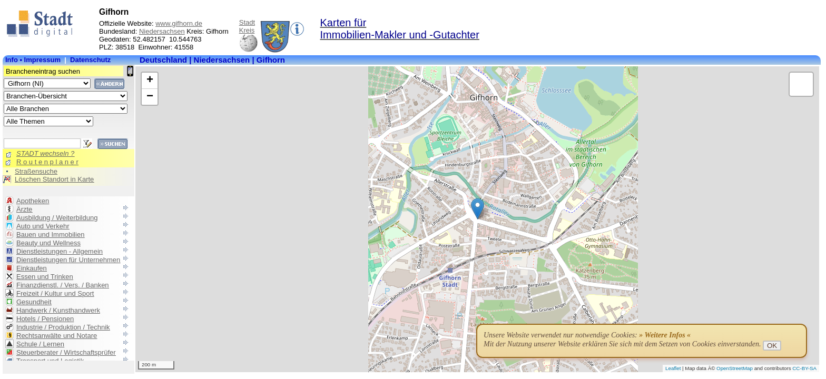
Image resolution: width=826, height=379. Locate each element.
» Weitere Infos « (665, 335)
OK (772, 346)
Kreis (247, 30)
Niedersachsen (162, 31)
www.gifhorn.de (178, 23)
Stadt (247, 22)
